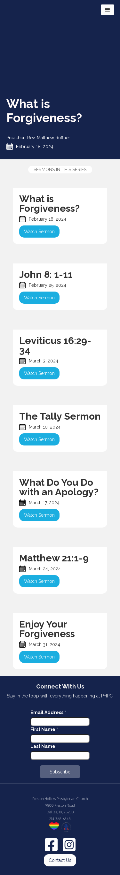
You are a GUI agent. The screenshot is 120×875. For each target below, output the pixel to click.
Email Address (48, 712)
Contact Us (60, 860)
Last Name (42, 746)
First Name (44, 729)
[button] (107, 9)
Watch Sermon (39, 231)
